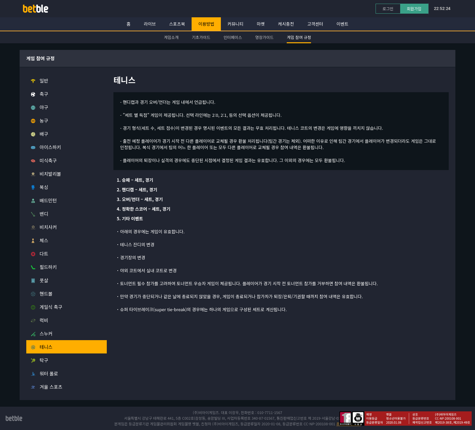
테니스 (46, 346)
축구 (44, 94)
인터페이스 (233, 37)
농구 (44, 120)
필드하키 (48, 267)
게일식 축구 (51, 307)
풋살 (44, 280)
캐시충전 (286, 24)
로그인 (388, 8)
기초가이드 (201, 37)
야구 (44, 107)
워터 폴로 (49, 373)
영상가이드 (264, 37)
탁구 (44, 360)
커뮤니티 (235, 24)
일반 (44, 80)
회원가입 (414, 8)
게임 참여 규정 (299, 37)
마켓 (261, 24)
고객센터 (315, 24)
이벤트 (343, 24)
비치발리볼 (50, 173)
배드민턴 (48, 200)
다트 (44, 253)
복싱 (44, 187)
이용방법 (206, 24)
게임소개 (171, 37)
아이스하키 (50, 147)
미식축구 (48, 160)
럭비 (44, 320)
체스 (44, 240)
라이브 (150, 24)
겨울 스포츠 (51, 386)
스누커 (46, 333)
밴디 (44, 213)
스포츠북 (177, 24)
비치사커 (48, 227)
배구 (44, 133)
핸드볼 (46, 293)
